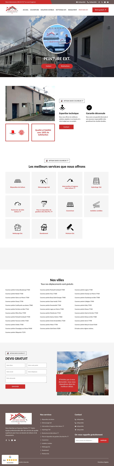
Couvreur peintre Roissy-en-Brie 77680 (86, 317)
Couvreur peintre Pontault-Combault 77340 (52, 290)
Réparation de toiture (17, 187)
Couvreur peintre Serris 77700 (83, 321)
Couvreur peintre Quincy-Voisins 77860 (51, 317)
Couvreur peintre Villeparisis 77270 (15, 332)
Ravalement (72, 10)
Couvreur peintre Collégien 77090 (84, 301)
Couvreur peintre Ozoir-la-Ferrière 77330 (86, 313)
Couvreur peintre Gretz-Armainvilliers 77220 (52, 321)
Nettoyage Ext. (61, 10)
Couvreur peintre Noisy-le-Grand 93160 (86, 324)
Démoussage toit (44, 187)
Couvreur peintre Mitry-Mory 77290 (15, 313)
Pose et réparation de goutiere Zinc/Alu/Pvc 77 (43, 211)
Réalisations (65, 66)
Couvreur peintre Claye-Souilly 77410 (50, 301)
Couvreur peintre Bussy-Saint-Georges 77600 (53, 297)
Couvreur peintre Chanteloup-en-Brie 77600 (87, 297)
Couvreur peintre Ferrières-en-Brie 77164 (17, 309)
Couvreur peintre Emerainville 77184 (50, 305)
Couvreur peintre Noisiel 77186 (14, 294)
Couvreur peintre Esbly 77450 (83, 305)
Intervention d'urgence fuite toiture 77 (70, 187)
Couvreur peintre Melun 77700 (49, 324)
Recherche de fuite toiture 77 (17, 211)
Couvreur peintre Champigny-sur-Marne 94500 (18, 328)
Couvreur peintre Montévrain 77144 (50, 313)
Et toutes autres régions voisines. (84, 328)
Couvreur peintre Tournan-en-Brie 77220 (17, 321)
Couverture (34, 10)
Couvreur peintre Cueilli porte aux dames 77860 (19, 305)
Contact (48, 66)
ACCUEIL (25, 10)
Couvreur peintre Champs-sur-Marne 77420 (87, 294)
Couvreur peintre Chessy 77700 (14, 301)
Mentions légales (103, 462)
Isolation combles (47, 10)
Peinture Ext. (83, 10)
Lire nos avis (10, 462)
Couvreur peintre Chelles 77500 (14, 324)
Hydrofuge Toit (96, 187)
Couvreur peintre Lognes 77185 (84, 290)
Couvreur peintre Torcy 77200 (48, 294)
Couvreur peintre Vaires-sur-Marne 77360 (17, 297)
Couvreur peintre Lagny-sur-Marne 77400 (52, 309)
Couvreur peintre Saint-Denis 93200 (50, 328)
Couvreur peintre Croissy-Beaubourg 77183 (17, 290)
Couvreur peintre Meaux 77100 (84, 309)
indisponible (82, 2)
